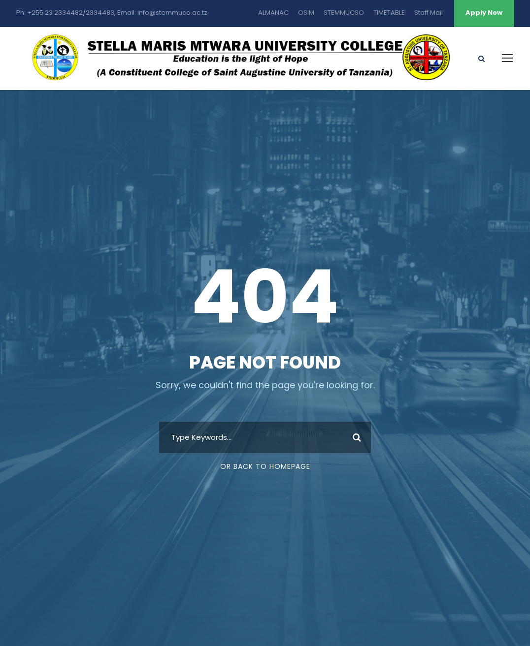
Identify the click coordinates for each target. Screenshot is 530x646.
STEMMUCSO (344, 12)
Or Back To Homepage (265, 466)
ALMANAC (273, 12)
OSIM (306, 12)
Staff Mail (428, 12)
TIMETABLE (389, 12)
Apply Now (483, 12)
